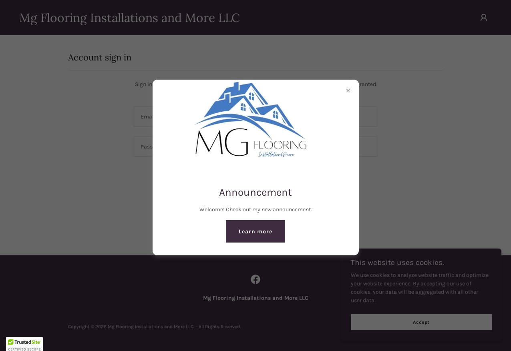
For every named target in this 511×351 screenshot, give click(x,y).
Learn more (255, 231)
